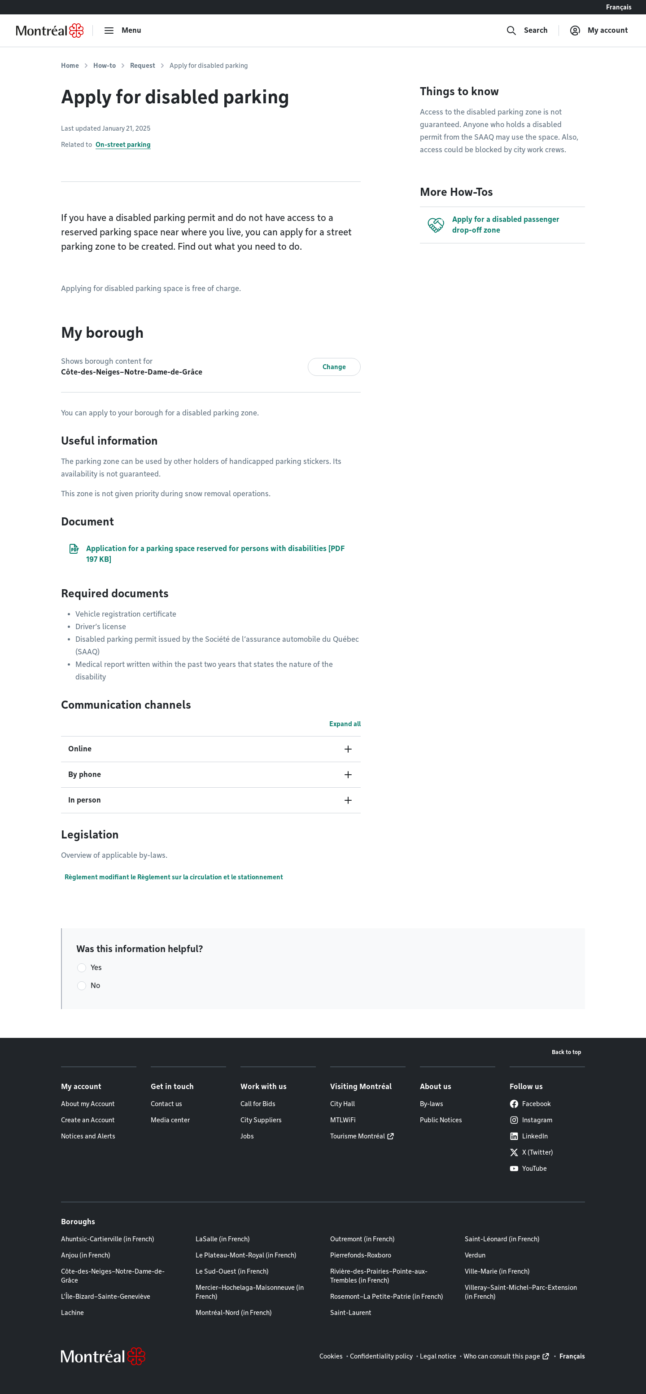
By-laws (431, 1103)
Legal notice (438, 1356)
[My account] (599, 31)
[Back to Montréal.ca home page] (49, 31)
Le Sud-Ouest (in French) (232, 1271)
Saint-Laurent (350, 1312)
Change (334, 367)
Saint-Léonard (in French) (502, 1239)
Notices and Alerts (88, 1136)
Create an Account (88, 1120)
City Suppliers (261, 1120)
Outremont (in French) (362, 1239)
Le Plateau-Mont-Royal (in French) (246, 1255)
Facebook (530, 1103)
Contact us (166, 1103)
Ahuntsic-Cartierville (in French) (107, 1239)
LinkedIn (529, 1136)
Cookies (331, 1356)
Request (142, 65)
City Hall (342, 1103)
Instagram (531, 1120)
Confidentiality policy (381, 1356)
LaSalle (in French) (223, 1239)
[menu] (122, 31)
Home (70, 65)
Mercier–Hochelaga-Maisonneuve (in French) (250, 1292)
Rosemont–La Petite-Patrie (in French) (386, 1296)
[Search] (526, 31)
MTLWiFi (343, 1120)
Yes (96, 967)
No (95, 985)
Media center (170, 1120)
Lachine (72, 1312)
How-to (104, 65)
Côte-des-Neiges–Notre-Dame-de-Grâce (113, 1276)
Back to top (566, 1052)
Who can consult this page (501, 1356)
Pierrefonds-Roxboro (360, 1255)
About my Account (88, 1103)
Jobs (247, 1136)
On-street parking (123, 144)
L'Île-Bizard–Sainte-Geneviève (105, 1296)
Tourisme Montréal (357, 1136)
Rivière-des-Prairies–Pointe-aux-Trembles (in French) (379, 1276)
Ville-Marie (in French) (497, 1271)
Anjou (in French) (85, 1255)
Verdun (475, 1255)
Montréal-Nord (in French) (234, 1312)
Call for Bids (257, 1103)
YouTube (528, 1168)
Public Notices (441, 1120)
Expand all (345, 724)
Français (619, 7)
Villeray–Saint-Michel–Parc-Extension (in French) (521, 1292)
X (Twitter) (531, 1152)
